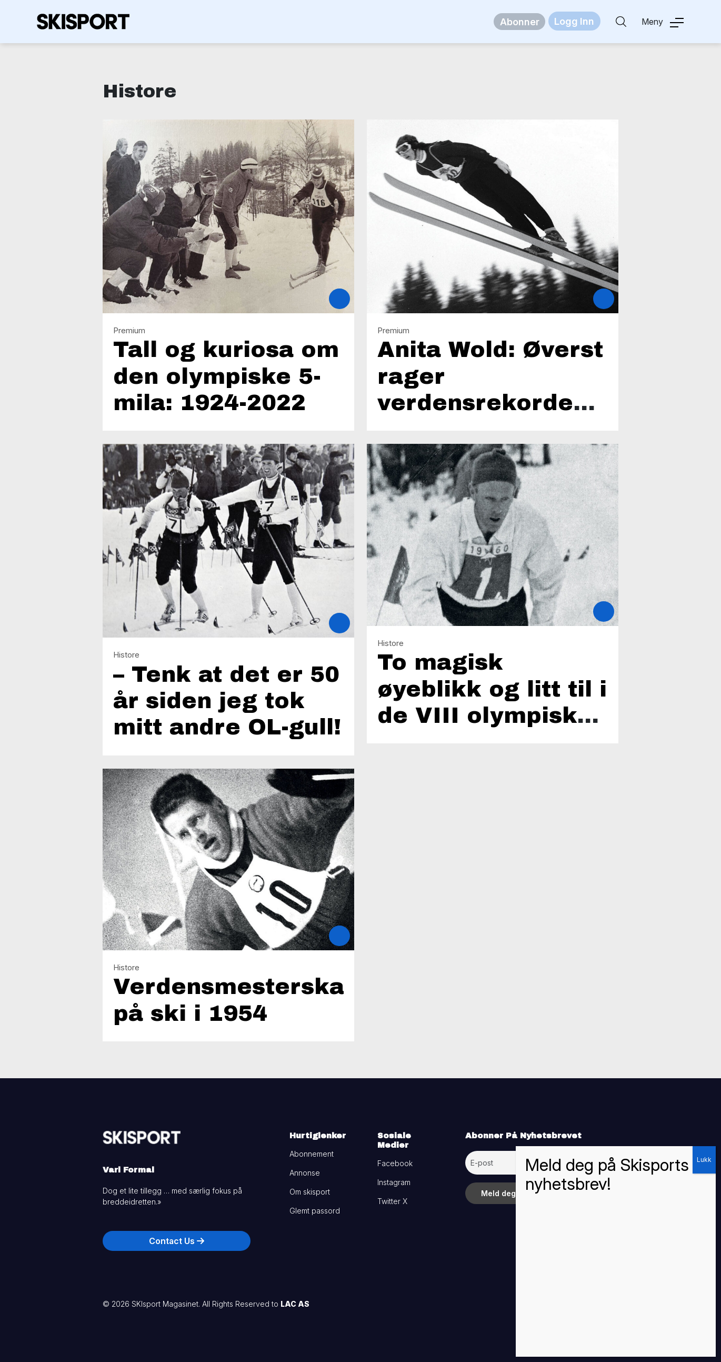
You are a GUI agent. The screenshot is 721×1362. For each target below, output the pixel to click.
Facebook (395, 1163)
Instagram (393, 1182)
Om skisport (309, 1191)
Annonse (304, 1172)
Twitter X (392, 1201)
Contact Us (176, 1241)
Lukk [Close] (704, 1160)
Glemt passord (314, 1210)
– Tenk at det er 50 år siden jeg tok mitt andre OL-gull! (227, 701)
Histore (126, 655)
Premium (129, 330)
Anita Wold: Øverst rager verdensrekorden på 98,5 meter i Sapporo (490, 402)
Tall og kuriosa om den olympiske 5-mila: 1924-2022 (226, 376)
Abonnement (311, 1153)
